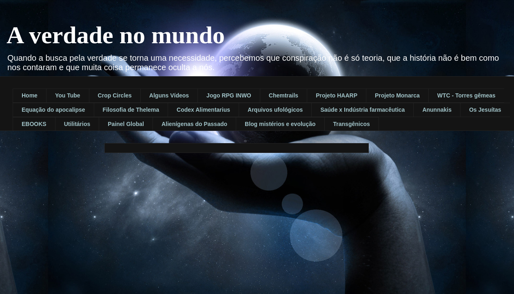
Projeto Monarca (397, 95)
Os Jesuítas (485, 109)
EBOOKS (34, 124)
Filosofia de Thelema (131, 109)
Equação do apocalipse (53, 109)
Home (30, 95)
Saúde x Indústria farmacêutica (362, 109)
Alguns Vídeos (169, 95)
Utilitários (77, 124)
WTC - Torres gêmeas (466, 95)
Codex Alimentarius (203, 109)
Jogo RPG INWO (228, 95)
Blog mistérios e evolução (280, 124)
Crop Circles (115, 95)
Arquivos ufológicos (275, 109)
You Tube (67, 95)
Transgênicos (351, 124)
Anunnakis (437, 109)
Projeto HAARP (336, 95)
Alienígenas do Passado (194, 124)
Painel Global (126, 124)
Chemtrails (283, 95)
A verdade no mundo (116, 35)
